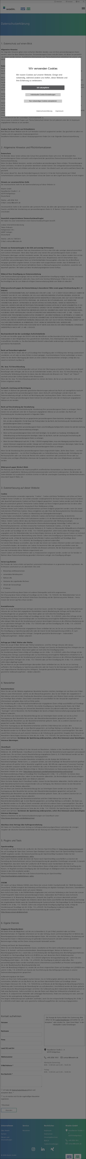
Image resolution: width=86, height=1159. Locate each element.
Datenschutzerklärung (44, 111)
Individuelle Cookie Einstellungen (43, 94)
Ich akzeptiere (43, 88)
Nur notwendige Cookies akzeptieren (43, 101)
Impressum (60, 111)
